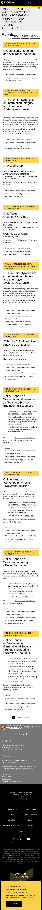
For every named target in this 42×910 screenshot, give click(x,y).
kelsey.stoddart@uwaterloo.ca (22, 769)
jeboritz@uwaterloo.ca (9, 762)
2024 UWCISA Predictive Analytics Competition (19, 343)
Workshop (19, 80)
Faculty (33, 74)
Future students (9, 74)
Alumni (7, 146)
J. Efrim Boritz (29, 516)
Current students (9, 139)
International (32, 78)
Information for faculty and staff (12, 781)
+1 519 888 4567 (22, 798)
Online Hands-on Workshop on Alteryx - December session (16, 562)
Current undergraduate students (26, 310)
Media (6, 80)
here (24, 359)
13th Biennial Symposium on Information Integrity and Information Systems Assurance (19, 277)
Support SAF (6, 774)
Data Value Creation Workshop (15, 215)
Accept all (13, 904)
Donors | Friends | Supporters (13, 78)
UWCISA (7, 364)
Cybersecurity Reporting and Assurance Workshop (19, 52)
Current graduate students (24, 139)
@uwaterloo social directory (21, 842)
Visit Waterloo (6, 779)
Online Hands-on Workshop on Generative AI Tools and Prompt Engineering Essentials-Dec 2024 (18, 647)
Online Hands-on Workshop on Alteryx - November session (16, 482)
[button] (32, 3)
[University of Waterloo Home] (7, 3)
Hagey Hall (5, 747)
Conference (12, 80)
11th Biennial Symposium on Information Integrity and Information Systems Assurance (19, 104)
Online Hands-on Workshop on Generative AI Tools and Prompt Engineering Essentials (19, 400)
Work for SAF (6, 776)
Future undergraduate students (25, 316)
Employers (25, 78)
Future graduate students (23, 74)
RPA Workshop (13, 165)
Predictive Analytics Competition (19, 364)
